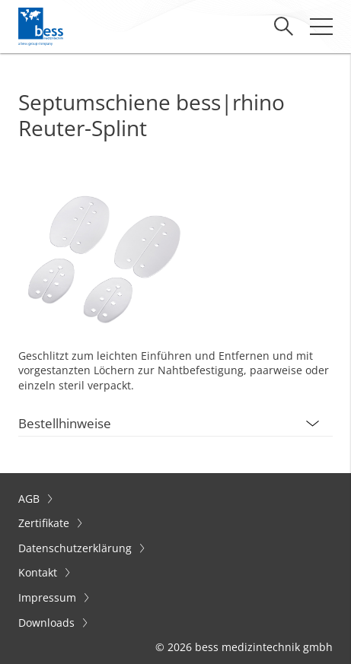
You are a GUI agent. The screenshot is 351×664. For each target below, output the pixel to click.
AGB (30, 498)
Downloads (48, 622)
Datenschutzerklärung (76, 548)
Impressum (48, 597)
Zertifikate (45, 523)
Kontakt (39, 572)
